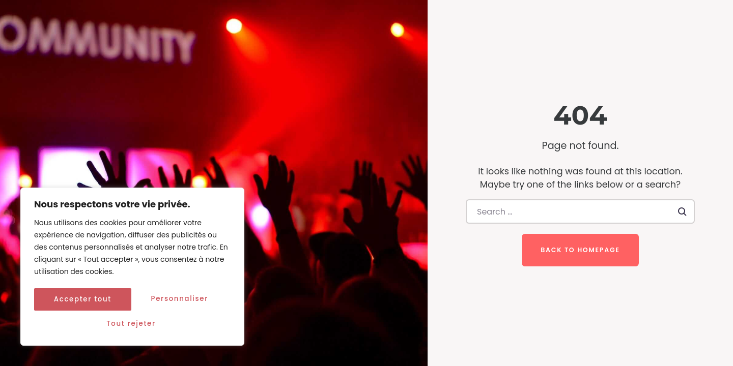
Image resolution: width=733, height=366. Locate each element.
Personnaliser (83, 301)
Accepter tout (132, 324)
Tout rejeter (181, 301)
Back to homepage (580, 250)
